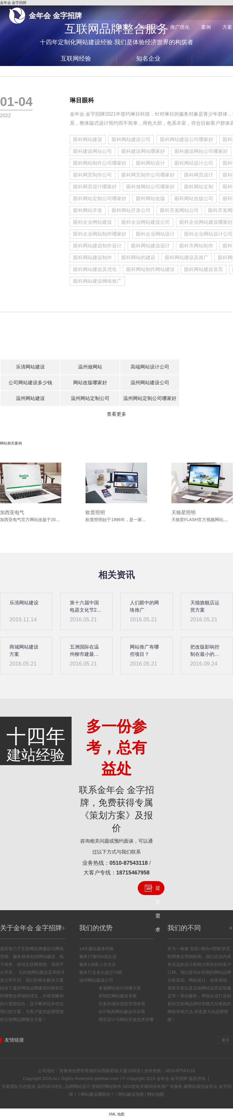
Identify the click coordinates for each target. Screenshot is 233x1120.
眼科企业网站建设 (92, 222)
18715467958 (133, 873)
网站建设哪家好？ (98, 1094)
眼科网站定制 (198, 186)
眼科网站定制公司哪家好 (100, 198)
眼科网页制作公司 (92, 174)
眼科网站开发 (87, 210)
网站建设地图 (131, 1094)
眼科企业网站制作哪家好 (100, 233)
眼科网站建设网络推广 (97, 281)
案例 (206, 27)
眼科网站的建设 (138, 257)
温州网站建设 (30, 398)
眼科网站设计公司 (193, 163)
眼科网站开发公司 (131, 210)
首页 (123, 27)
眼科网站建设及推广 (186, 257)
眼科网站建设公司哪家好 (186, 139)
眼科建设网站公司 (92, 151)
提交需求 (157, 890)
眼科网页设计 (198, 174)
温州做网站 (90, 366)
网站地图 (155, 1094)
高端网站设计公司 (149, 366)
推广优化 (180, 27)
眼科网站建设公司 (131, 139)
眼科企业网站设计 (155, 233)
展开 (225, 1040)
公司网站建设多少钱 (30, 382)
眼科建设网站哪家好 (143, 151)
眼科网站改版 (150, 198)
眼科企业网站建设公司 (145, 222)
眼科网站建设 (87, 139)
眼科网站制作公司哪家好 (100, 163)
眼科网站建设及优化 (95, 269)
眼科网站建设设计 (150, 245)
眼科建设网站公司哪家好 (201, 151)
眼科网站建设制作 (92, 257)
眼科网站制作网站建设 (150, 269)
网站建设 (149, 27)
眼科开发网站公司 (179, 210)
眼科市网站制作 (196, 245)
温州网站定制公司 (90, 398)
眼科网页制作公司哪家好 (148, 174)
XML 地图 (116, 1114)
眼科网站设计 (150, 163)
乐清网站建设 (30, 366)
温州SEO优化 (50, 1086)
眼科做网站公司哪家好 (150, 186)
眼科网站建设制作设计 (97, 245)
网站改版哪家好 (90, 382)
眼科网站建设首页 (203, 269)
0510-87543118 (129, 863)
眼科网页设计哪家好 (95, 186)
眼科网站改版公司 (193, 198)
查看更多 (116, 414)
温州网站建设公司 (149, 382)
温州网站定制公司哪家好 (150, 398)
